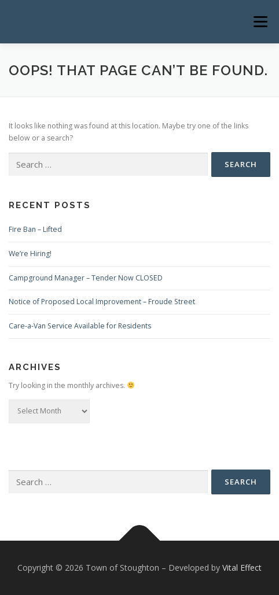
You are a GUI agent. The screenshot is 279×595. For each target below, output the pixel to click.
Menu (259, 22)
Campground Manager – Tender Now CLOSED (86, 278)
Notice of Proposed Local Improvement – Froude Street (102, 301)
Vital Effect (242, 567)
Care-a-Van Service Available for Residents (80, 326)
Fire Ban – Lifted (35, 229)
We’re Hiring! (30, 253)
